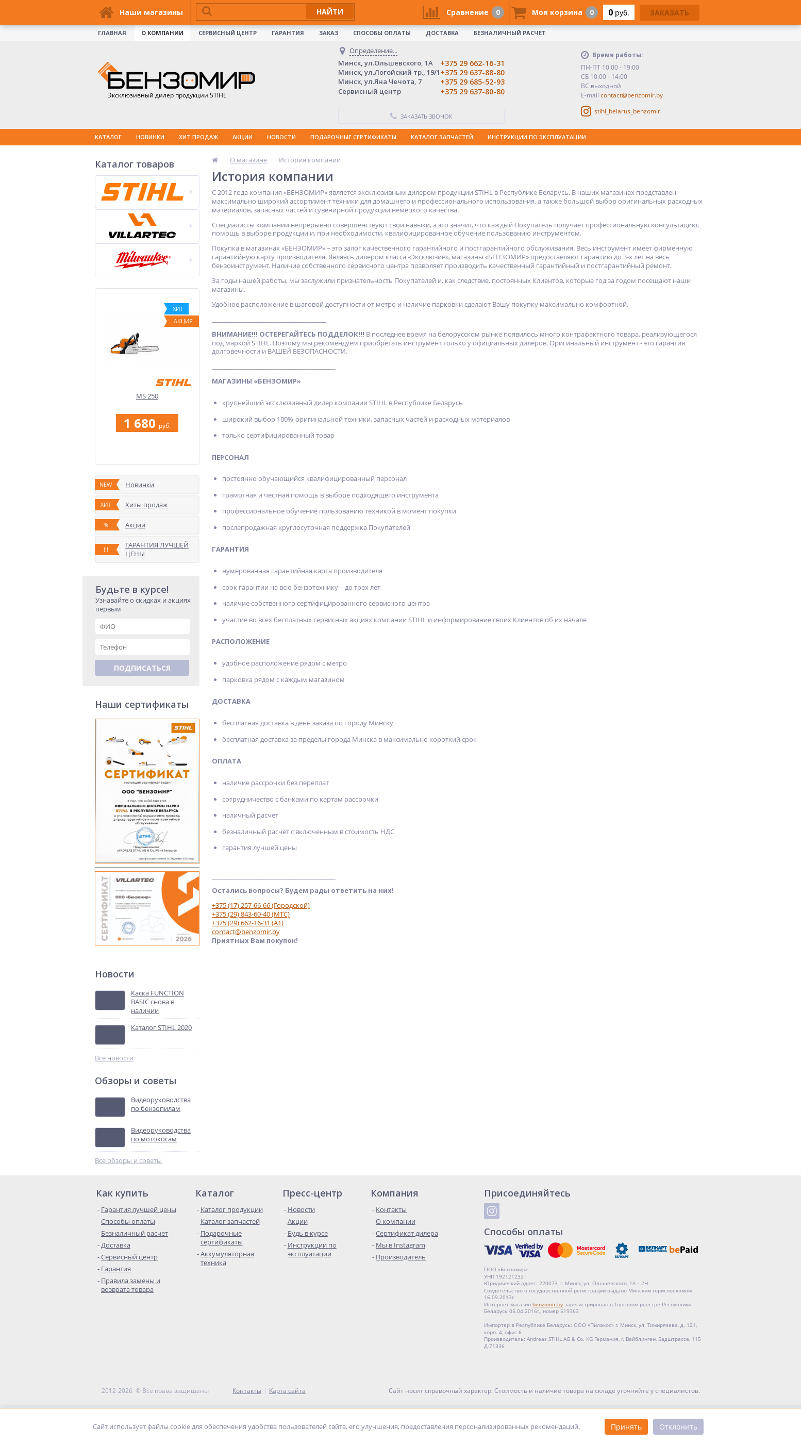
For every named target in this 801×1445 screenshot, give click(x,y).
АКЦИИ (242, 137)
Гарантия (288, 33)
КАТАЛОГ (108, 137)
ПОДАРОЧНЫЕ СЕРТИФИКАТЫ (353, 137)
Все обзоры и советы (128, 1160)
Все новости (114, 1058)
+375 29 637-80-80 (472, 91)
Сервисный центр (227, 33)
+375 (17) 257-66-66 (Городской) (261, 905)
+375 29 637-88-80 (472, 72)
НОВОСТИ (281, 137)
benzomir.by (547, 1304)
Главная (112, 33)
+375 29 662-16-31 (472, 63)
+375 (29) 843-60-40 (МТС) (251, 914)
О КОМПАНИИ (162, 33)
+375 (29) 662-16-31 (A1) (247, 922)
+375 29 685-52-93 (472, 82)
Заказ (328, 33)
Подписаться (142, 668)
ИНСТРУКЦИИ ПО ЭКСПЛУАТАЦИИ (537, 137)
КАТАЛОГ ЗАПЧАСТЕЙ (442, 137)
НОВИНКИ (150, 137)
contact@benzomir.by (631, 95)
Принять (626, 1427)
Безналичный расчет (510, 33)
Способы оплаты (382, 33)
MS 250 (147, 396)
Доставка (442, 33)
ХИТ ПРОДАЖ (198, 137)
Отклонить (678, 1427)
